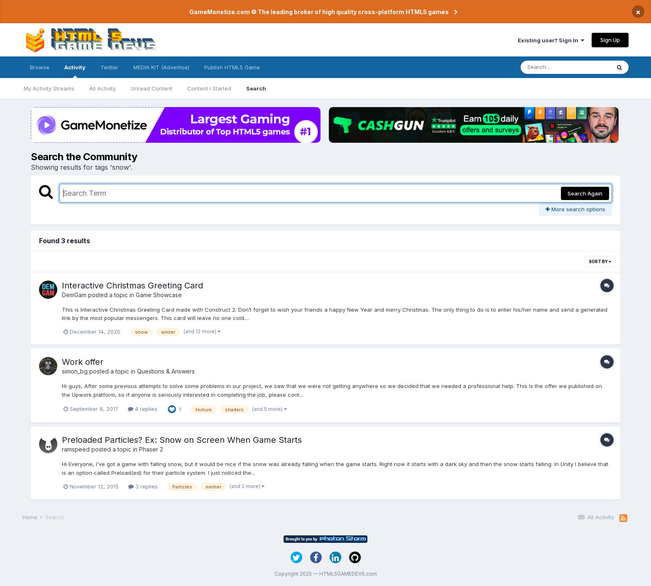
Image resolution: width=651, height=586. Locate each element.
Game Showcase (159, 294)
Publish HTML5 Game (232, 67)
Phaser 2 (151, 449)
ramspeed (76, 449)
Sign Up (610, 40)
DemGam (74, 294)
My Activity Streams (49, 88)
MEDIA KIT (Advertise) (161, 67)
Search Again (585, 193)
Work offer (82, 362)
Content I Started (209, 88)
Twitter (109, 67)
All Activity (102, 88)
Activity (75, 71)
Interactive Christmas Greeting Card (132, 286)
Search (256, 88)
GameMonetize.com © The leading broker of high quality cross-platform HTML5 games (319, 11)
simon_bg (75, 371)
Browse (39, 67)
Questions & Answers (166, 371)
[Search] (565, 67)
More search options (575, 209)
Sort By (600, 261)
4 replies (142, 408)
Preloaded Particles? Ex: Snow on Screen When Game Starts (182, 440)
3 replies (143, 486)
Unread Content (151, 88)
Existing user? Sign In (551, 40)
